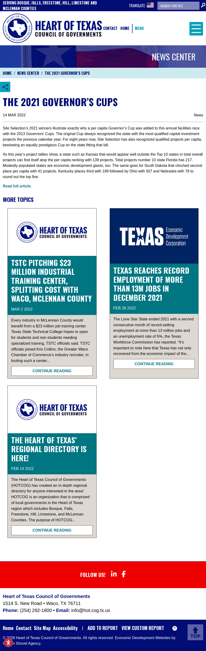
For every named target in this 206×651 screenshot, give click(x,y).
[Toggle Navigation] (195, 28)
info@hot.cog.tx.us (90, 610)
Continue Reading (51, 371)
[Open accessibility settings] (8, 642)
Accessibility (65, 627)
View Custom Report (143, 627)
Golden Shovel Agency (21, 643)
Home (124, 28)
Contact (110, 28)
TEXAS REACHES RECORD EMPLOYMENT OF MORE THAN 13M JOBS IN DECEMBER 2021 (151, 284)
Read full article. (17, 186)
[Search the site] (178, 6)
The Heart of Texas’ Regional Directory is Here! (49, 448)
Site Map (42, 627)
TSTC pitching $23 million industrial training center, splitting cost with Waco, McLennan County (51, 280)
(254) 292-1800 (36, 610)
